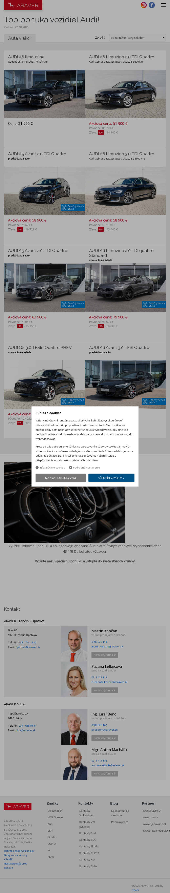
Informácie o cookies (50, 468)
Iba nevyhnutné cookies (60, 478)
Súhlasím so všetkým (112, 478)
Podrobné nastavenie (84, 468)
